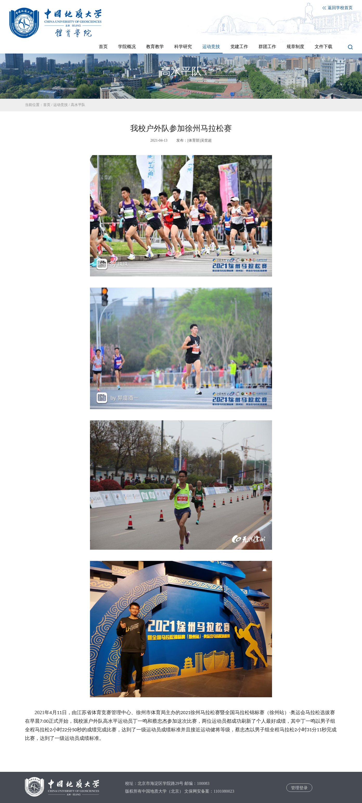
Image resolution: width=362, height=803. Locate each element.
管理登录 (299, 788)
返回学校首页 (337, 7)
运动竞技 (60, 105)
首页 (46, 105)
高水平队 (78, 105)
